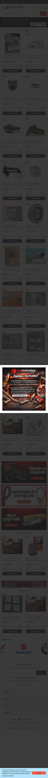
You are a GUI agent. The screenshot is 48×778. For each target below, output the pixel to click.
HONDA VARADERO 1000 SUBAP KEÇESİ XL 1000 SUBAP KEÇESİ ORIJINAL (11, 397)
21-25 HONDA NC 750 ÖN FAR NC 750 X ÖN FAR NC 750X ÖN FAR (12, 99)
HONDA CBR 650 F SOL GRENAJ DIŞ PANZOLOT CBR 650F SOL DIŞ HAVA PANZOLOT (35, 142)
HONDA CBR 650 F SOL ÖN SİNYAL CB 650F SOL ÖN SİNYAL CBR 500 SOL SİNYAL (35, 99)
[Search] (24, 13)
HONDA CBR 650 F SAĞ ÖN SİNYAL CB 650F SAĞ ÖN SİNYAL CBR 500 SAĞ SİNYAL (12, 142)
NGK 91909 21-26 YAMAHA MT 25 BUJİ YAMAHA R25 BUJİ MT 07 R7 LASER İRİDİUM (35, 57)
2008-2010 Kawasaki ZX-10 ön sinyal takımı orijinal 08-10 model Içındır (12, 440)
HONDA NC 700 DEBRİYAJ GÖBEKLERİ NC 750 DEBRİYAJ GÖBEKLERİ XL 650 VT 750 (34, 184)
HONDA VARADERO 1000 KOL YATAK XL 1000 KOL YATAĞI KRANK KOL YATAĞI (35, 355)
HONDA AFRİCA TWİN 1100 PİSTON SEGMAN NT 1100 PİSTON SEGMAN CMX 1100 (12, 57)
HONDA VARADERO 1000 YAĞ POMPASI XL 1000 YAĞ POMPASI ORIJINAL (11, 269)
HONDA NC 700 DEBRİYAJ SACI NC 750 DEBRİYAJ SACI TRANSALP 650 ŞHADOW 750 (12, 227)
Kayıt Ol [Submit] (41, 673)
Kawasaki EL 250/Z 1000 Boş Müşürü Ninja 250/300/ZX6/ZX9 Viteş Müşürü (35, 440)
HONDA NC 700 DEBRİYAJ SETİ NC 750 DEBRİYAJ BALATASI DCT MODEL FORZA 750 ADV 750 (35, 227)
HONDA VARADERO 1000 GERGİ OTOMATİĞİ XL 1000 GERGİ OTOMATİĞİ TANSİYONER (35, 269)
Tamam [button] (39, 773)
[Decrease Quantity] (5, 66)
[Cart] (44, 7)
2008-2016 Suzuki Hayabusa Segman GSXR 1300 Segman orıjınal (34, 397)
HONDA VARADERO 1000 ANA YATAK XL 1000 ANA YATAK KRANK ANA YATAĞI (12, 355)
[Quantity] (12, 66)
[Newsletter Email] (24, 672)
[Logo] (13, 7)
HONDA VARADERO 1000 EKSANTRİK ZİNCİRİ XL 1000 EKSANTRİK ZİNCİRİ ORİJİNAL (34, 312)
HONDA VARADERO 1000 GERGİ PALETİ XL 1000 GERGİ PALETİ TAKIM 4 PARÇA (11, 312)
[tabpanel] (12, 556)
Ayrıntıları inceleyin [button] (8, 776)
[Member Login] (38, 7)
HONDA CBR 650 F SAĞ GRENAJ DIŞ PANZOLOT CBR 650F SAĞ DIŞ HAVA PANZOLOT (12, 184)
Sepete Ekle (12, 71)
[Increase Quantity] (20, 66)
